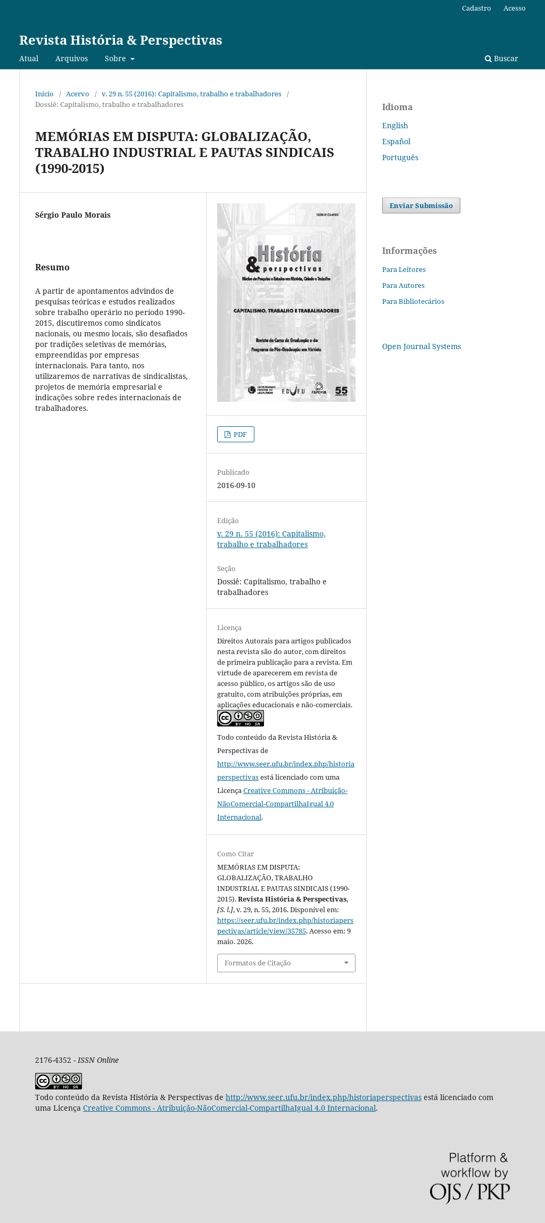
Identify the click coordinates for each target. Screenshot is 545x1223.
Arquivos (71, 58)
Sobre (116, 58)
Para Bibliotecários (413, 301)
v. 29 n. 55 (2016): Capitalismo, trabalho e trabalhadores (192, 93)
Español (396, 141)
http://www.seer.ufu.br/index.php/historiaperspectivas (324, 1097)
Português (400, 157)
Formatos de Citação (258, 963)
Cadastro (476, 8)
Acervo (77, 93)
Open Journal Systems (421, 346)
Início (44, 93)
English (395, 125)
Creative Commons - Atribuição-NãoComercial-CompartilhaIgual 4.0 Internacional (282, 804)
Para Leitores (404, 269)
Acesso (514, 8)
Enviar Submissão (421, 205)
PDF (239, 434)
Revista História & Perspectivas (120, 39)
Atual (28, 58)
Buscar (501, 58)
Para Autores (403, 285)
